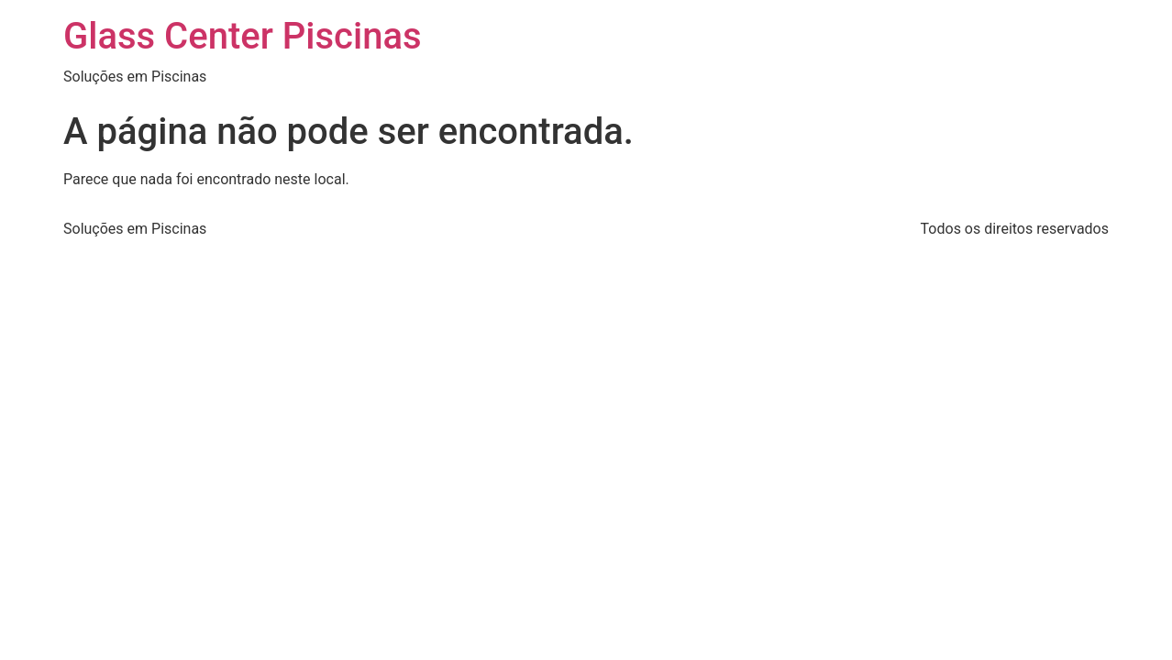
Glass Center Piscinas (242, 36)
